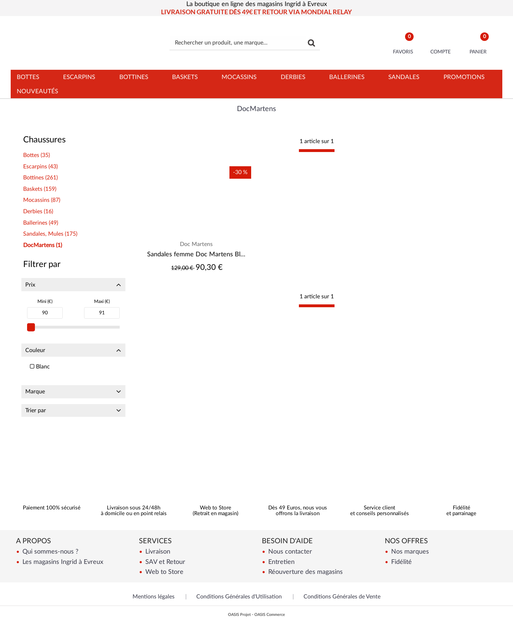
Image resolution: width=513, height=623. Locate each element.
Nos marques (409, 552)
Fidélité (400, 562)
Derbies (293, 77)
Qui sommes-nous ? (49, 552)
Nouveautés (37, 91)
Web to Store (163, 572)
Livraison (157, 552)
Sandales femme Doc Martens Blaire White (196, 254)
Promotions (464, 77)
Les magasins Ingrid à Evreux (62, 562)
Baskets (185, 77)
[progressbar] (317, 150)
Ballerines (346, 77)
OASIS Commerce (269, 615)
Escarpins (79, 77)
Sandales (403, 77)
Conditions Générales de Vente (342, 597)
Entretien (280, 562)
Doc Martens (196, 244)
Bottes (28, 77)
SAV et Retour (164, 562)
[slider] (31, 327)
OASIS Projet (239, 615)
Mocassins (239, 77)
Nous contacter (289, 552)
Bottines (133, 77)
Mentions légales (154, 597)
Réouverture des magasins (304, 572)
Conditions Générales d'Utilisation (239, 597)
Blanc (40, 366)
